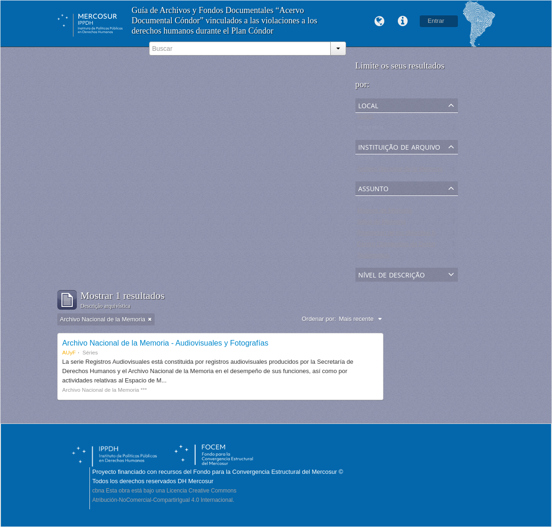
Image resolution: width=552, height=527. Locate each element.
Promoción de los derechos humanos (407, 234)
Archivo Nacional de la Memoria (400, 170)
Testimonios (373, 257)
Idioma (379, 21)
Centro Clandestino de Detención (402, 246)
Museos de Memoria (384, 212)
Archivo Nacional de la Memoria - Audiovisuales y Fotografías (165, 343)
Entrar (436, 20)
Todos (365, 118)
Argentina (370, 129)
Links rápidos (402, 21)
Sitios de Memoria (381, 223)
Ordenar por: (319, 318)
